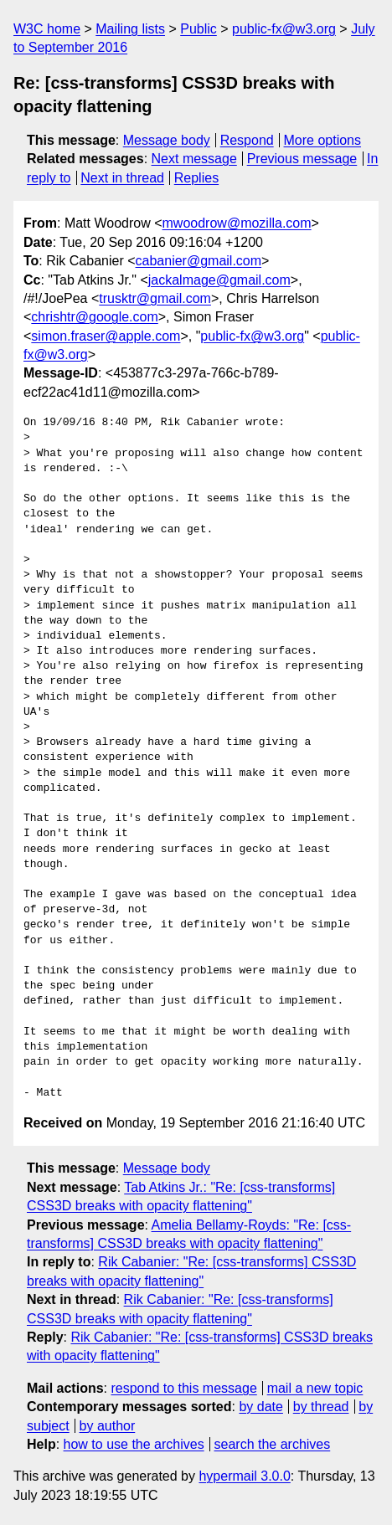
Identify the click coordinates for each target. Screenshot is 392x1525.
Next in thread (122, 178)
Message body (166, 140)
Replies (196, 178)
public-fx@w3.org (284, 29)
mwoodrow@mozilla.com (237, 223)
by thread (321, 1406)
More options (323, 140)
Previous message (302, 158)
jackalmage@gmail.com (219, 280)
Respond (247, 140)
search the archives (272, 1444)
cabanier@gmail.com (199, 261)
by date (260, 1406)
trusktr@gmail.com (155, 298)
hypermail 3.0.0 (244, 1476)
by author (108, 1426)
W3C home (46, 29)
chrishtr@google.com (94, 317)
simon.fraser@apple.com (105, 336)
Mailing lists (130, 29)
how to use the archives (134, 1444)
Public (198, 29)
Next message (194, 158)
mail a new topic (315, 1388)
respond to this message (183, 1388)
